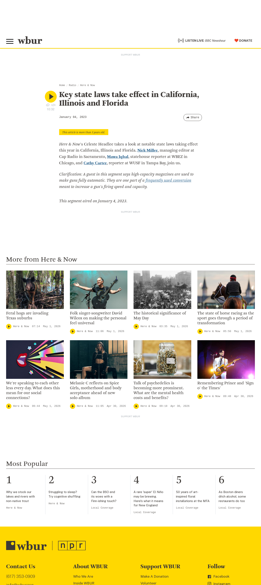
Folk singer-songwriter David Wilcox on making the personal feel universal (98, 318)
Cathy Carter (95, 163)
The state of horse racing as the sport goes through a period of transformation (225, 318)
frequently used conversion (168, 180)
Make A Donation (154, 576)
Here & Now (87, 85)
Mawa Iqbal (117, 157)
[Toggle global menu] (9, 41)
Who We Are (83, 576)
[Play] (8, 326)
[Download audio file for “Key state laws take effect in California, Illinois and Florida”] (47, 104)
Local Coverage (102, 507)
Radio (72, 85)
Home (62, 85)
